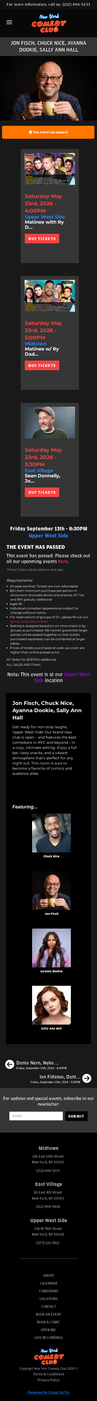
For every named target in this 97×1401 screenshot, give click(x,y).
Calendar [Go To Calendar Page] (48, 1283)
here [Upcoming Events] (63, 561)
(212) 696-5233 (76, 4)
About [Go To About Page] (48, 1275)
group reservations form (29, 621)
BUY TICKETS (42, 238)
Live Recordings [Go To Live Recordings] (48, 1338)
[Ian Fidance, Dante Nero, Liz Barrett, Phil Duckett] (61, 1079)
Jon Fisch (51, 914)
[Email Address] (36, 1116)
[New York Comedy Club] (48, 23)
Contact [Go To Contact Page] (48, 1306)
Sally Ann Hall (51, 1029)
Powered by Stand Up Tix (49, 1392)
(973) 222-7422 (47, 1243)
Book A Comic (48, 1322)
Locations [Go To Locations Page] (48, 1299)
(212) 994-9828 (48, 1207)
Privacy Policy (48, 1380)
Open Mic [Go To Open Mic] (48, 1330)
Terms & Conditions (48, 1374)
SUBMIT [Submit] (76, 1116)
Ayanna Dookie (51, 971)
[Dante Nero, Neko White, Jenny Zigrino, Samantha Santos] (36, 1065)
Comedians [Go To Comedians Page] (48, 1291)
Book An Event (48, 1314)
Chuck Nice (51, 856)
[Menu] (9, 22)
